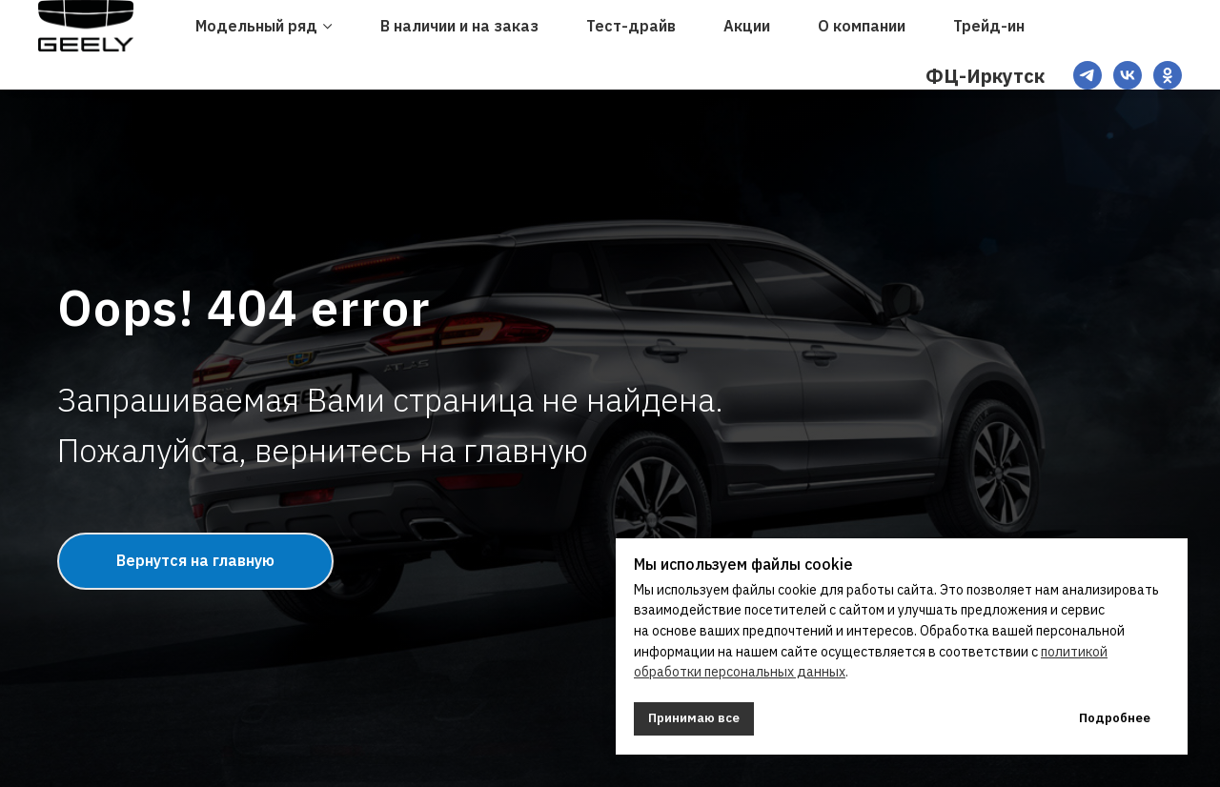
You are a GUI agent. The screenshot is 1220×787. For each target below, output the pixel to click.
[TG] (1087, 75)
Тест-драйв (631, 25)
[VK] (1127, 75)
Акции (746, 25)
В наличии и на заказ (459, 25)
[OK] (1167, 75)
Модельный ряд (256, 25)
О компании (861, 25)
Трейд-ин (989, 25)
